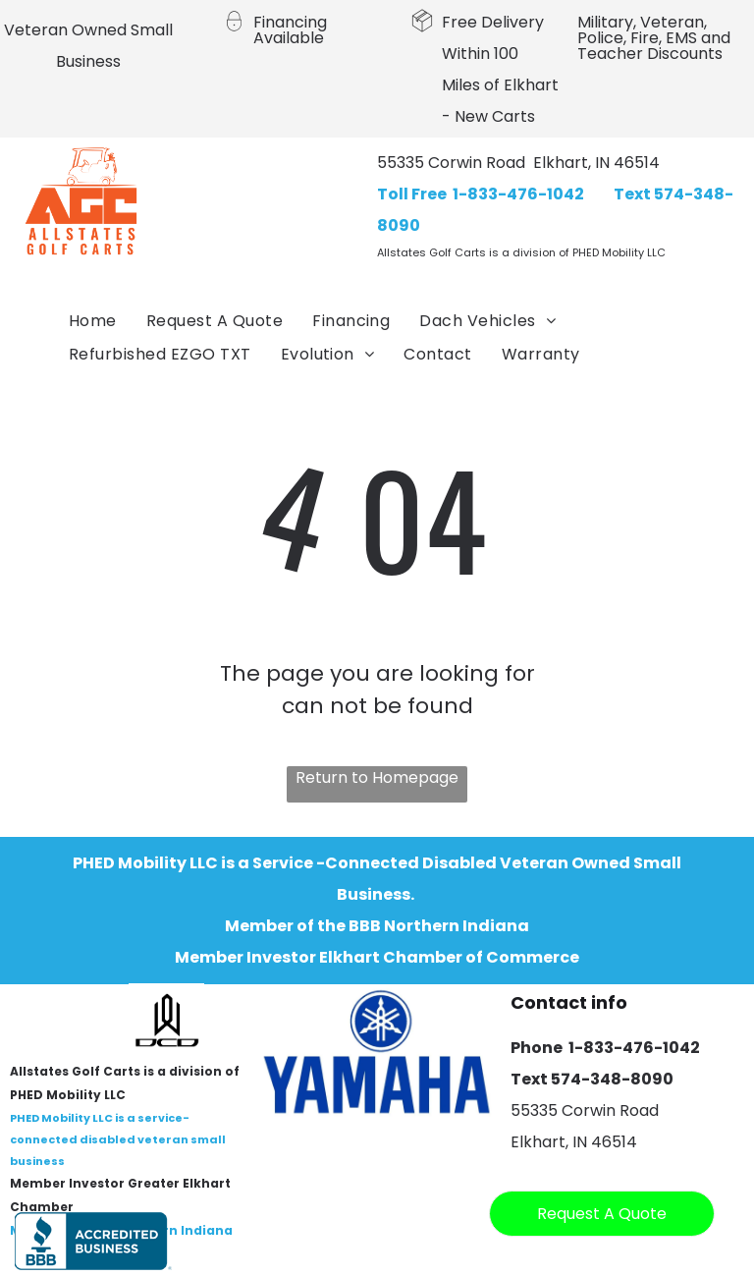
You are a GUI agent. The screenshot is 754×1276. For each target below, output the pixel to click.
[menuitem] (93, 321)
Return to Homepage (377, 777)
